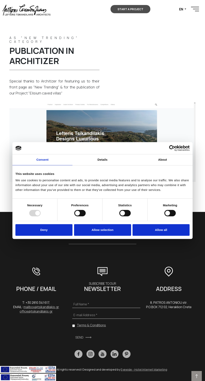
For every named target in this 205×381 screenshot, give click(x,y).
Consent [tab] (42, 159)
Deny (44, 230)
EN (181, 9)
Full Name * (81, 304)
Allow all (161, 230)
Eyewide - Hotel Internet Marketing (144, 369)
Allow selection (102, 230)
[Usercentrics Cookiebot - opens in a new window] (172, 148)
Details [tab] (102, 159)
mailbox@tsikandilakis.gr (41, 307)
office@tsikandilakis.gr (36, 311)
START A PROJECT (130, 9)
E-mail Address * (85, 315)
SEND (79, 337)
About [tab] (162, 159)
